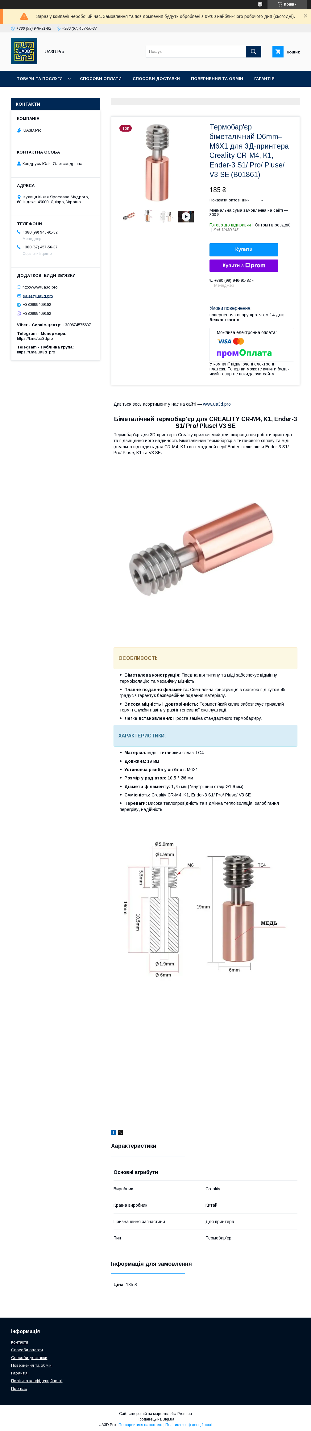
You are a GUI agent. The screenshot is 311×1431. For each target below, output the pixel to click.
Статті (24, 94)
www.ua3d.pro (217, 404)
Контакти (55, 94)
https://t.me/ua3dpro (35, 338)
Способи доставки (156, 78)
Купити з (243, 265)
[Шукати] (253, 51)
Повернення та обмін (217, 78)
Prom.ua (184, 1414)
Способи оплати (101, 78)
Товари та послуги (40, 78)
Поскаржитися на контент (140, 1425)
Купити (244, 249)
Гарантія (264, 78)
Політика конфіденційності (36, 1380)
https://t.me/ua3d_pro (36, 352)
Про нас (87, 94)
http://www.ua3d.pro (40, 287)
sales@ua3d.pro (38, 295)
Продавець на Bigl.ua (155, 1419)
